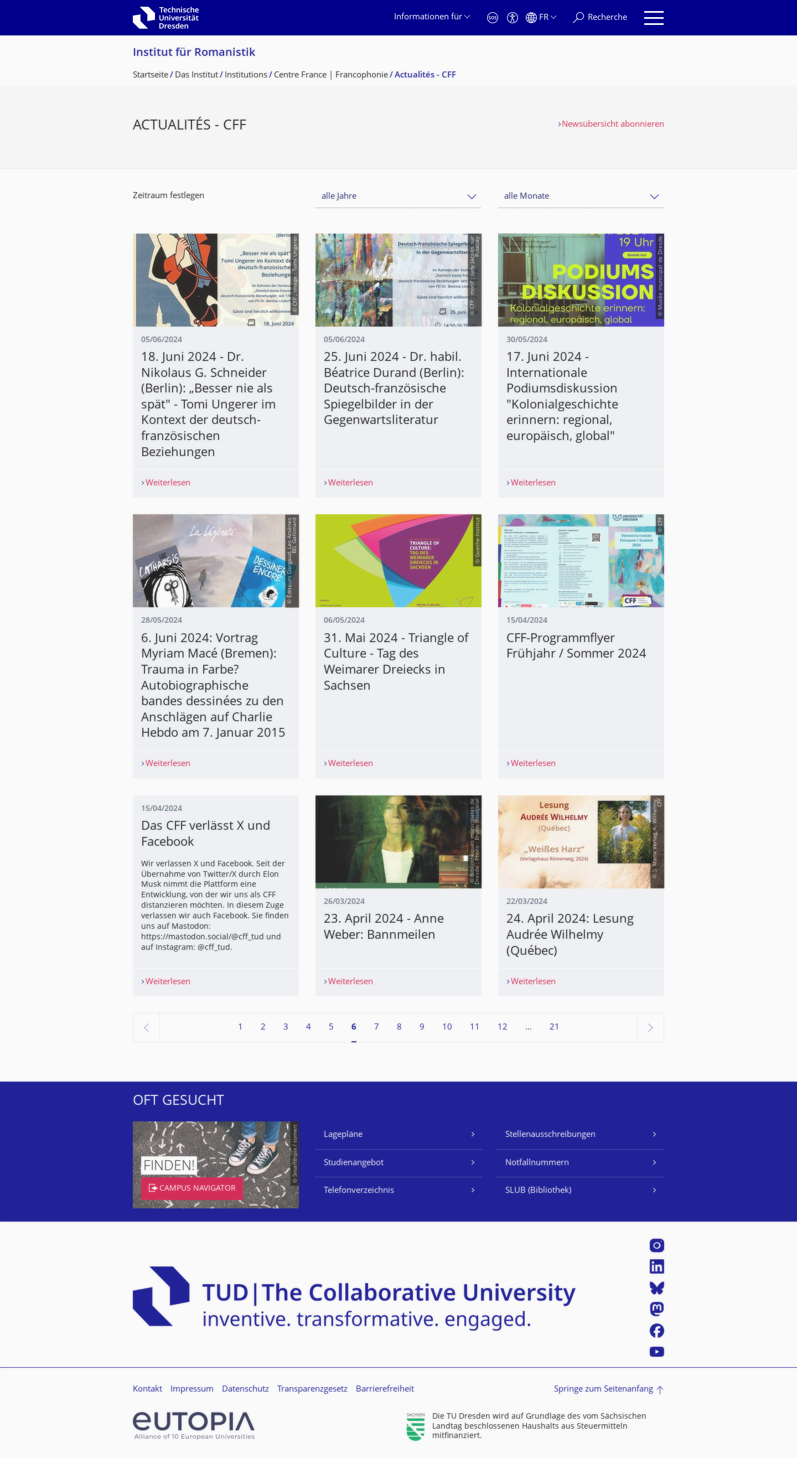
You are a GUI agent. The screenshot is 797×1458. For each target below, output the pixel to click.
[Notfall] (493, 18)
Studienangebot (354, 1163)
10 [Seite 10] (447, 1027)
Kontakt (147, 1389)
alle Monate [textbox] (526, 197)
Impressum (192, 1389)
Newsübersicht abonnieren (613, 125)
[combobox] (398, 196)
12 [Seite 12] (503, 1027)
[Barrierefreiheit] (512, 18)
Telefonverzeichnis (359, 1191)
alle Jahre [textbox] (339, 197)
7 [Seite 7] (376, 1027)
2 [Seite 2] (263, 1027)
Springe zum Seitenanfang (603, 1389)
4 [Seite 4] (308, 1027)
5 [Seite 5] (331, 1027)
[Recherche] (600, 18)
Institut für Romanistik (194, 53)
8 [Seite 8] (399, 1027)
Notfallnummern (537, 1163)
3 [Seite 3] (285, 1027)
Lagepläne (343, 1135)
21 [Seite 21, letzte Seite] (555, 1027)
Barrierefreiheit (385, 1389)
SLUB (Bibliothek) (538, 1191)
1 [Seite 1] (240, 1027)
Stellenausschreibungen (550, 1135)
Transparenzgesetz (312, 1389)
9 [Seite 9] (422, 1027)
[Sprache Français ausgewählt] (541, 18)
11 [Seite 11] (475, 1027)
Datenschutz (245, 1389)
